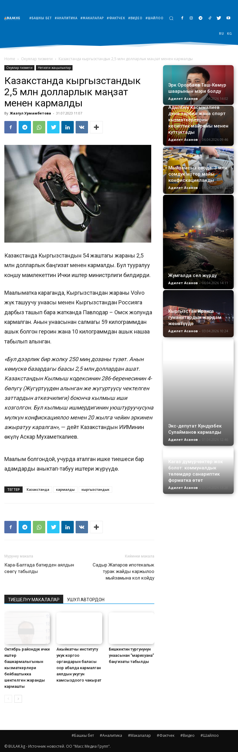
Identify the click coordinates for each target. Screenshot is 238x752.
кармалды (65, 489)
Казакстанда (38, 489)
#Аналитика (111, 735)
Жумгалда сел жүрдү (192, 275)
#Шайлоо (210, 735)
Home (9, 58)
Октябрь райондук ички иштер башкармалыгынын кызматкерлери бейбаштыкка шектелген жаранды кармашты (27, 668)
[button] (171, 18)
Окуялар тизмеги (37, 58)
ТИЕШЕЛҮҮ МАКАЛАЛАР (34, 599)
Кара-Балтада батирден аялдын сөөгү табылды (39, 568)
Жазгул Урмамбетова (30, 113)
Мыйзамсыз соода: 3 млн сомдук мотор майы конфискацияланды (197, 174)
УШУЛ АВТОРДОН (85, 599)
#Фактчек (165, 735)
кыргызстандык (95, 489)
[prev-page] (8, 699)
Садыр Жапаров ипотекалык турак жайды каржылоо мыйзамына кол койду (123, 571)
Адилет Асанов (183, 98)
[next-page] (18, 699)
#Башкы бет (83, 735)
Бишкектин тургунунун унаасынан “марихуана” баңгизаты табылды (131, 655)
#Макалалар (139, 735)
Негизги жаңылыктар (54, 67)
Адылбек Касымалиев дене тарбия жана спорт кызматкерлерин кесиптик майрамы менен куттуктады (198, 120)
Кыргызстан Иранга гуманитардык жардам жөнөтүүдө (194, 317)
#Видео (187, 735)
